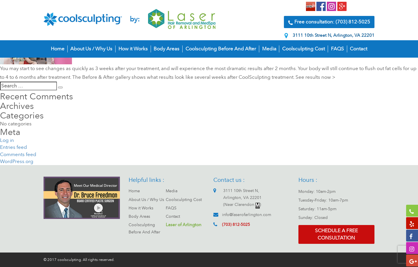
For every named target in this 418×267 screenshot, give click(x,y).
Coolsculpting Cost (303, 49)
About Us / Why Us (91, 49)
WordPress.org (16, 161)
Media (269, 49)
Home (57, 49)
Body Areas (166, 49)
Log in (7, 140)
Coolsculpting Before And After (220, 49)
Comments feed (18, 154)
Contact (358, 49)
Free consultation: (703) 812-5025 (329, 22)
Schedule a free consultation (336, 234)
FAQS (337, 49)
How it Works (133, 49)
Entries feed (13, 147)
